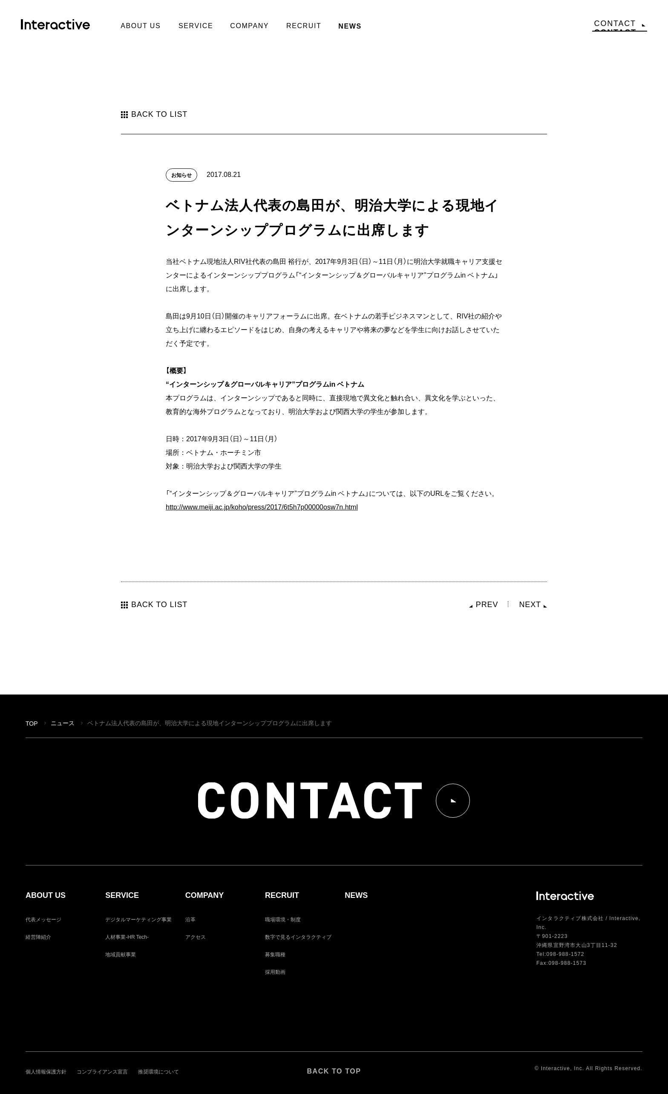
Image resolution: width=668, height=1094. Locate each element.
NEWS (356, 895)
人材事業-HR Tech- (127, 937)
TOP (32, 723)
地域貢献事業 (120, 954)
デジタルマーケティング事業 (138, 919)
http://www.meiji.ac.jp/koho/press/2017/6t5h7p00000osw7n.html (262, 506)
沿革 (190, 919)
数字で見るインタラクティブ (298, 937)
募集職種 (275, 954)
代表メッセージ (43, 919)
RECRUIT (282, 895)
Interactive (60, 28)
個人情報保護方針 (46, 1071)
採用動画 (275, 971)
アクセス (195, 937)
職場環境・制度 (283, 919)
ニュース (63, 722)
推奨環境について (158, 1071)
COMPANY (204, 895)
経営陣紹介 (38, 937)
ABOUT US (46, 895)
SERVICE (122, 895)
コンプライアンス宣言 (102, 1071)
